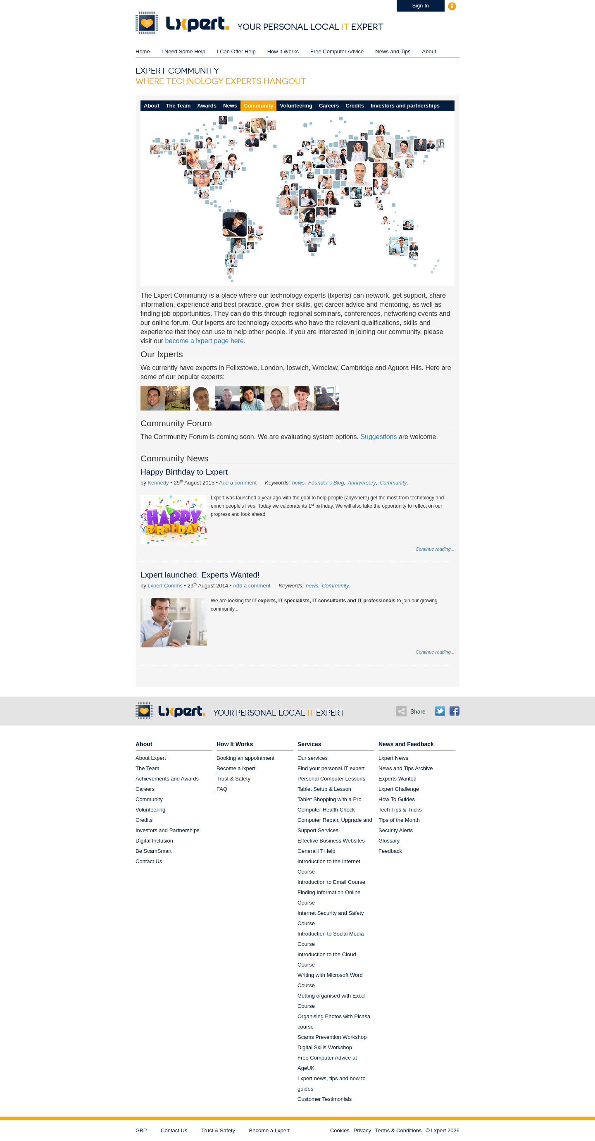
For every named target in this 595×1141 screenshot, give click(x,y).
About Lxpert (151, 758)
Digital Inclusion (154, 841)
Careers (329, 106)
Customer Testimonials (325, 1099)
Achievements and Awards (167, 779)
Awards (207, 106)
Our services (313, 758)
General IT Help (317, 851)
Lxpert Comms (165, 585)
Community (259, 106)
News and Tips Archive (405, 768)
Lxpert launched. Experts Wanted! (199, 574)
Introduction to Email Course (331, 882)
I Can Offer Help (236, 51)
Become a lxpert (236, 768)
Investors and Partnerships (168, 830)
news (298, 483)
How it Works (283, 51)
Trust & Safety (233, 779)
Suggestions (378, 436)
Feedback (390, 851)
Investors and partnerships (405, 106)
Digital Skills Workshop (325, 1047)
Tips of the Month (399, 820)
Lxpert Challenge (398, 789)
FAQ (222, 789)
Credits (354, 106)
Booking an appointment (245, 758)
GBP (141, 1130)
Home (143, 51)
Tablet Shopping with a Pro (330, 799)
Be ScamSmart (153, 851)
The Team (178, 106)
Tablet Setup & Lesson (324, 789)
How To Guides (396, 799)
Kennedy (158, 483)
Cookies (340, 1130)
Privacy (362, 1130)
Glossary (389, 841)
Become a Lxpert (269, 1130)
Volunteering (296, 106)
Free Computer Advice (337, 51)
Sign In (420, 5)
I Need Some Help (183, 51)
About (429, 51)
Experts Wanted (397, 779)
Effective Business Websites (331, 841)
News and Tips (392, 51)
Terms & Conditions (398, 1130)
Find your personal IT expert (331, 768)
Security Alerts (395, 830)
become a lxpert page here (204, 340)
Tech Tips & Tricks (400, 810)
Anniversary (361, 483)
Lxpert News (393, 758)
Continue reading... (435, 549)
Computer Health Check (326, 810)
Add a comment (238, 483)
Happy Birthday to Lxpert (184, 472)
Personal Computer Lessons (331, 779)
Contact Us (149, 861)
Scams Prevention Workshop (332, 1037)
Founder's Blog (326, 483)
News (230, 106)
